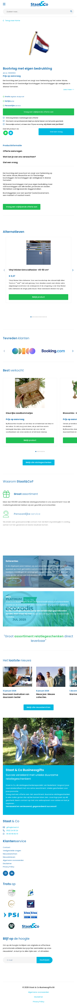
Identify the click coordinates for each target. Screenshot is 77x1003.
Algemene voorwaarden (13, 860)
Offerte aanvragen (12, 151)
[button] (4, 270)
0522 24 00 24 (10, 831)
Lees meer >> (68, 90)
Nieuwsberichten (10, 854)
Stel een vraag (56, 131)
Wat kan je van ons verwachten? (19, 156)
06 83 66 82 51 (10, 834)
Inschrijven (44, 960)
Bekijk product (38, 297)
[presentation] (35, 971)
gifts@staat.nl (11, 827)
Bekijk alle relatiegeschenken (38, 462)
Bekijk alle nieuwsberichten (38, 707)
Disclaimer (7, 863)
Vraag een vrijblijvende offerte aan (38, 112)
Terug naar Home (11, 20)
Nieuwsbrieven (9, 857)
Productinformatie (12, 145)
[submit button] (71, 11)
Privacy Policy (8, 866)
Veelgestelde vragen (12, 850)
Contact (6, 847)
